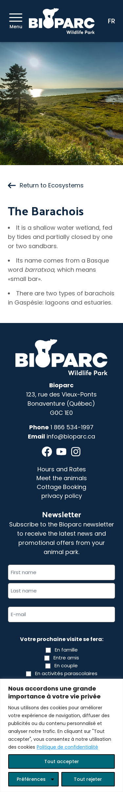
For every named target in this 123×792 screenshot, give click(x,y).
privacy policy (61, 496)
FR (111, 21)
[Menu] (15, 17)
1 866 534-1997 (72, 427)
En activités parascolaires (66, 673)
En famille (66, 649)
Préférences (31, 779)
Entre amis (66, 657)
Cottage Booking (61, 487)
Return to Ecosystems (46, 185)
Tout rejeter (88, 779)
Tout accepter (61, 761)
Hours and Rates (61, 469)
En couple (66, 665)
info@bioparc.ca (71, 436)
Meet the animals (61, 478)
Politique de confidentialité (67, 747)
